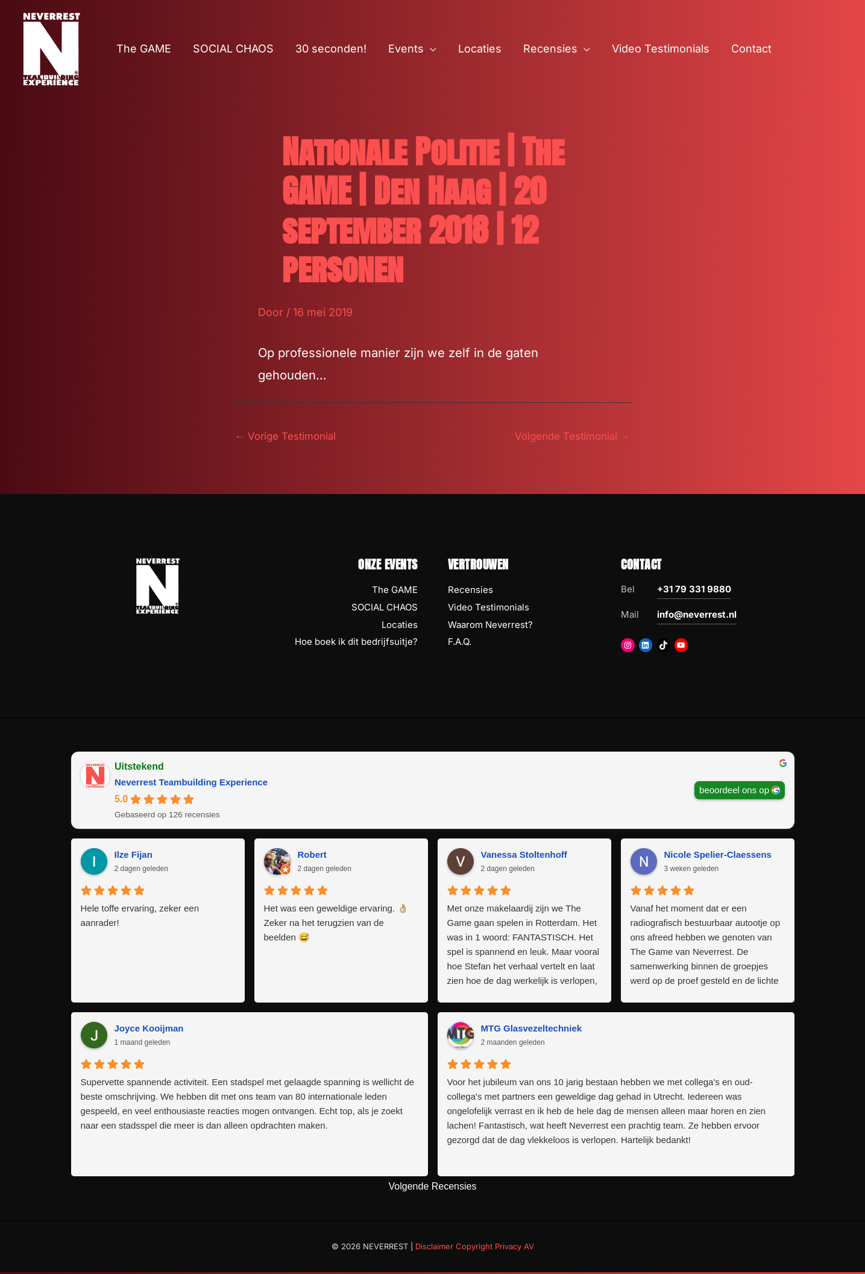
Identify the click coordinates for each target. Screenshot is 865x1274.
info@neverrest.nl (697, 616)
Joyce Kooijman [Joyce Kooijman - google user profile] (149, 1030)
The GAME (395, 591)
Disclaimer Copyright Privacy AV (474, 1248)
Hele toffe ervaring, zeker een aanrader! (140, 917)
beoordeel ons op (734, 792)
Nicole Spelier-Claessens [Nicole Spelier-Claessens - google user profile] (718, 856)
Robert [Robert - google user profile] (312, 856)
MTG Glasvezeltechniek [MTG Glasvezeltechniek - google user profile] (531, 1030)
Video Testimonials (488, 609)
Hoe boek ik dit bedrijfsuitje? (356, 644)
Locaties (400, 626)
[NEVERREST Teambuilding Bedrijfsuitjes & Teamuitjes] (51, 48)
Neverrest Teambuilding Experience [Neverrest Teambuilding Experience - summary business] (191, 784)
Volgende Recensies (433, 1188)
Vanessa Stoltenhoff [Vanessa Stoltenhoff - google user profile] (524, 856)
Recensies (470, 591)
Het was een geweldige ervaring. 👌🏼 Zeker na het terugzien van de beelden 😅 (336, 924)
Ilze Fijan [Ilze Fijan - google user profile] (134, 856)
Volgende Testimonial (568, 437)
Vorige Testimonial (289, 437)
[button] (430, 49)
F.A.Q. (459, 644)
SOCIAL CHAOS (384, 609)
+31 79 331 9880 (694, 591)
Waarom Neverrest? (490, 626)
